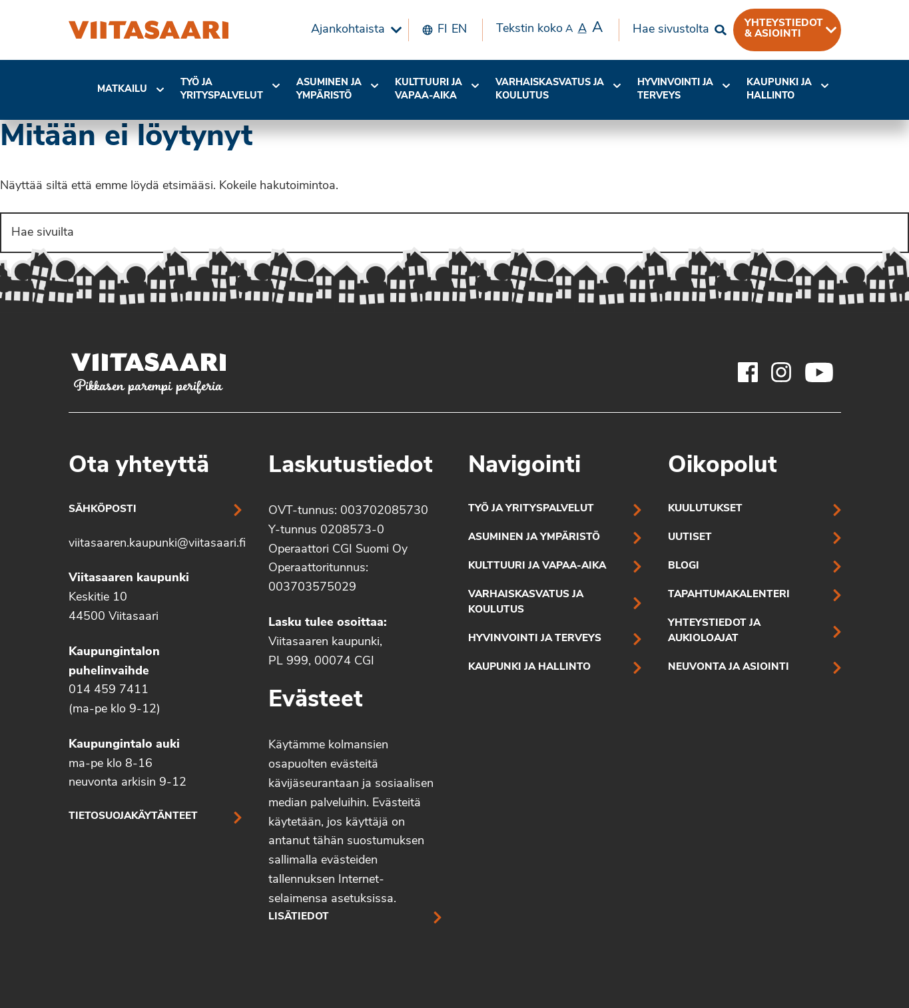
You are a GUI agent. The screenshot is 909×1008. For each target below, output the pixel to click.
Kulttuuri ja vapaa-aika (428, 89)
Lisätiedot (298, 917)
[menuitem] (353, 30)
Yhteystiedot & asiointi (784, 29)
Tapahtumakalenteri (729, 595)
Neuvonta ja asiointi (728, 667)
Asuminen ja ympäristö (329, 89)
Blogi (683, 566)
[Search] (454, 232)
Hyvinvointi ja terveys (534, 639)
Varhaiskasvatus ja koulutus (549, 89)
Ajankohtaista (348, 29)
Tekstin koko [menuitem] (549, 29)
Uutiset (690, 538)
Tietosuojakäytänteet (133, 817)
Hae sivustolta (671, 29)
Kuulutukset (705, 509)
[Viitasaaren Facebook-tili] (748, 372)
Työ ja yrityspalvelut (221, 89)
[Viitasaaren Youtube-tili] (819, 372)
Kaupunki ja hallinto (779, 89)
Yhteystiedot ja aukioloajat (714, 631)
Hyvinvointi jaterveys (675, 89)
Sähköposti (103, 510)
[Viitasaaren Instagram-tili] (781, 372)
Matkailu (122, 90)
